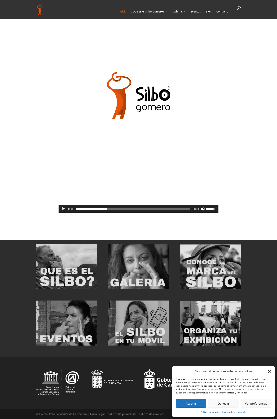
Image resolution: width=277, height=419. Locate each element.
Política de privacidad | (123, 414)
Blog (208, 11)
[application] (138, 209)
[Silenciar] (203, 209)
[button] (269, 371)
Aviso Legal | (99, 414)
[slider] (133, 209)
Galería (177, 11)
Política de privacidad (233, 412)
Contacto (222, 11)
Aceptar (191, 403)
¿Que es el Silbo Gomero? (147, 11)
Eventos (196, 11)
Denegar (223, 403)
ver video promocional (137, 221)
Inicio (123, 11)
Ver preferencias (256, 403)
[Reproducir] (63, 209)
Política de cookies (210, 412)
